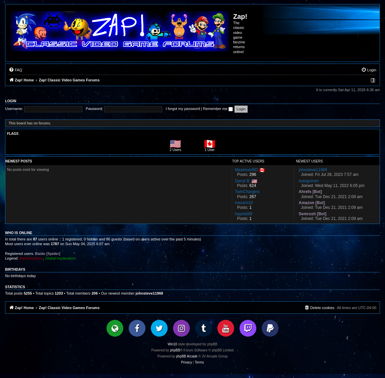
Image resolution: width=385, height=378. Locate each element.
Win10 (172, 344)
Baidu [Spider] (47, 254)
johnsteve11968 (149, 293)
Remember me (218, 109)
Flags (12, 134)
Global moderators (60, 258)
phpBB (175, 350)
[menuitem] (15, 70)
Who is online (18, 233)
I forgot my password (183, 109)
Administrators (31, 258)
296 (252, 174)
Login (10, 101)
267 (252, 196)
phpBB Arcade (187, 356)
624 (252, 185)
